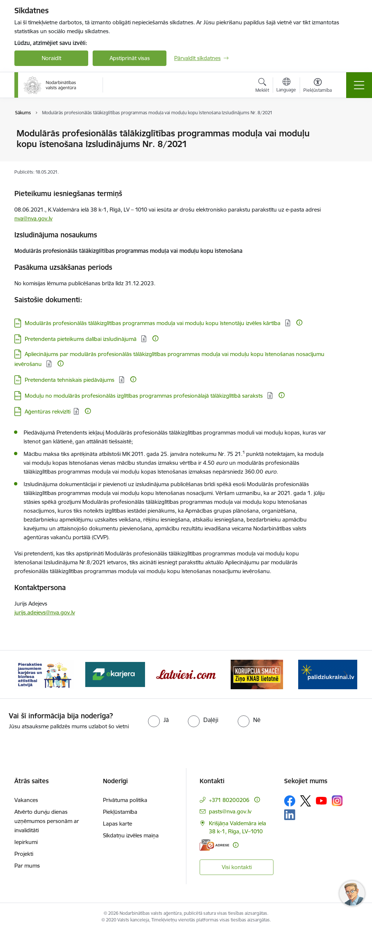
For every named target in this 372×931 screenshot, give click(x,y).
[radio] (158, 719)
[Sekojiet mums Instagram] (337, 800)
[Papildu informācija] (299, 322)
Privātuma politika (125, 799)
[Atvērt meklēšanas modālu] (262, 86)
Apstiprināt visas (130, 58)
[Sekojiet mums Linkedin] (289, 814)
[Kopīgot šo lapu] (347, 149)
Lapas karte (117, 823)
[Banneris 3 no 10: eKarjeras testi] (115, 673)
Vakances (26, 799)
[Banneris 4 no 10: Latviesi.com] (186, 673)
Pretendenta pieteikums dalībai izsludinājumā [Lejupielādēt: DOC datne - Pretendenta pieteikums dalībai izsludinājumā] (81, 338)
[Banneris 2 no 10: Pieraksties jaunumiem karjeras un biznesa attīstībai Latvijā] (44, 673)
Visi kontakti (237, 867)
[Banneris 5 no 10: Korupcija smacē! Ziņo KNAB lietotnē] (257, 673)
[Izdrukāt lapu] (347, 130)
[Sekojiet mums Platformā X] (305, 800)
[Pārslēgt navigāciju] (359, 85)
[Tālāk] (345, 674)
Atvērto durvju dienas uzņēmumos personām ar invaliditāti (46, 821)
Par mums (27, 865)
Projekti (23, 853)
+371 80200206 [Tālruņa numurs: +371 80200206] (229, 799)
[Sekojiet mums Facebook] (289, 800)
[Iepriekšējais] (26, 674)
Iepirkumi (26, 841)
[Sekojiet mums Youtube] (321, 800)
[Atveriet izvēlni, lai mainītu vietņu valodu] (286, 85)
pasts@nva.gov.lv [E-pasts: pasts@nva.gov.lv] (230, 811)
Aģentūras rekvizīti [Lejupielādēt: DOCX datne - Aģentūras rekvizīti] (47, 411)
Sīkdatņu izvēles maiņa (131, 835)
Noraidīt (51, 58)
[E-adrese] (214, 845)
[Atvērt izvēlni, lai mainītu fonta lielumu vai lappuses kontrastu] (317, 86)
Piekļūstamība (120, 811)
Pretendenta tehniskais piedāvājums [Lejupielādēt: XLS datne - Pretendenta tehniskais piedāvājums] (70, 379)
